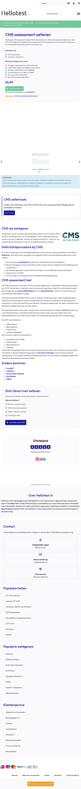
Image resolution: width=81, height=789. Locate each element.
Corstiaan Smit (13, 503)
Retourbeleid (11, 751)
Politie (8, 682)
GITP (65, 310)
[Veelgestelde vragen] (40, 539)
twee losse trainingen (45, 353)
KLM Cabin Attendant (14, 665)
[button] (78, 13)
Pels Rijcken (11, 376)
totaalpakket (31, 92)
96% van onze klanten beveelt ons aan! (26, 96)
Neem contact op (41, 559)
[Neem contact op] (40, 554)
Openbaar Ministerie (14, 676)
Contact (9, 723)
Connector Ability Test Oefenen (18, 607)
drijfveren (6, 255)
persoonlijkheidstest (26, 291)
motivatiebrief (23, 262)
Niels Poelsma (7, 509)
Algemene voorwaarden (15, 712)
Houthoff (9, 368)
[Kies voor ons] (40, 569)
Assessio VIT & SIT (13, 601)
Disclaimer (10, 734)
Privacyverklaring (13, 746)
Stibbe (8, 379)
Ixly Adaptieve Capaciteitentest (18, 618)
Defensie (9, 654)
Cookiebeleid (11, 729)
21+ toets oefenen (13, 595)
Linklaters (10, 371)
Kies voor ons (40, 574)
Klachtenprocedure (13, 740)
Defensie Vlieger (12, 659)
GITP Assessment (13, 612)
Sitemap (15, 775)
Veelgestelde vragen (40, 545)
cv (16, 262)
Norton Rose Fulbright (15, 374)
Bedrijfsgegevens (13, 718)
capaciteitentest (47, 291)
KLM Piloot (10, 671)
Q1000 (9, 635)
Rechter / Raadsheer (14, 687)
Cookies (47, 775)
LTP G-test (10, 623)
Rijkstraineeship (12, 693)
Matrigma (10, 629)
